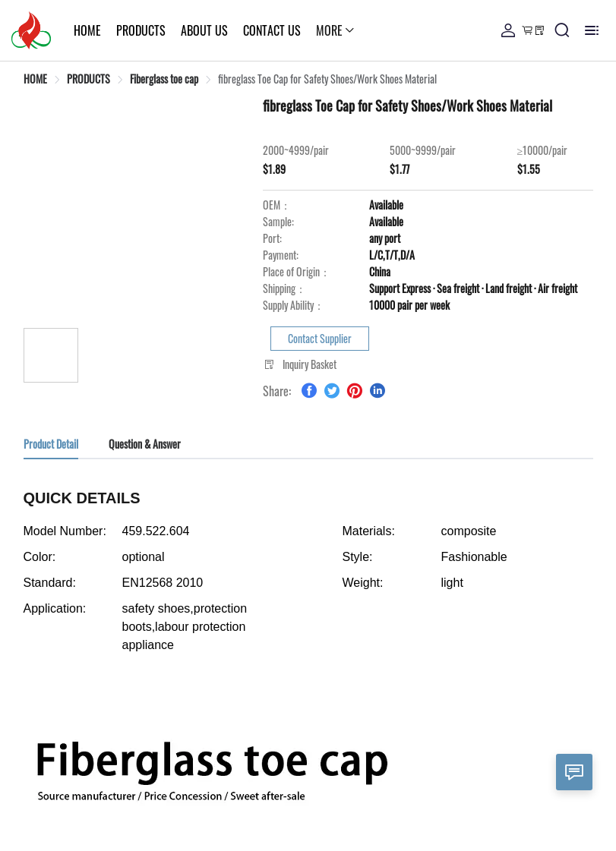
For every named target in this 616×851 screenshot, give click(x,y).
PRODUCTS (102, 30)
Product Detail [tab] (51, 444)
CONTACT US (233, 30)
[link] (35, 79)
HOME (48, 30)
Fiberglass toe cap (164, 79)
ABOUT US (165, 30)
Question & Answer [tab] (145, 444)
